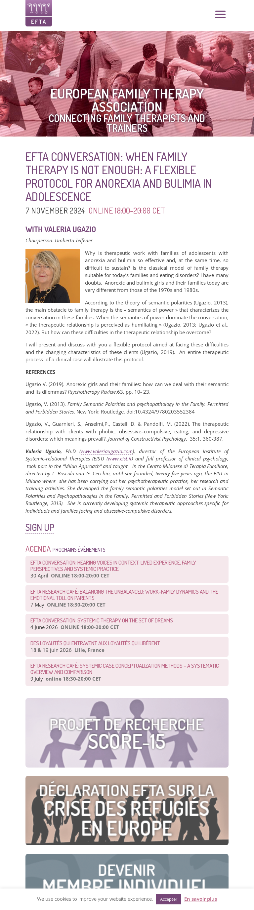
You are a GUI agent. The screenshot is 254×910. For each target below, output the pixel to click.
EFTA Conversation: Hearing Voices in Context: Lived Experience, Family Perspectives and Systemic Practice (113, 565)
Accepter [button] (168, 899)
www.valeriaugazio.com (107, 451)
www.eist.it (120, 458)
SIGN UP (39, 527)
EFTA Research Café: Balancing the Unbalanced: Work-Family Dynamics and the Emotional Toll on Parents (124, 594)
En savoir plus (200, 898)
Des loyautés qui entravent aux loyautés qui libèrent (95, 643)
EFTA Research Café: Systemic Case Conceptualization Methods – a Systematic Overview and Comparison (124, 668)
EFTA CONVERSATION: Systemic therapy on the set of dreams (101, 620)
